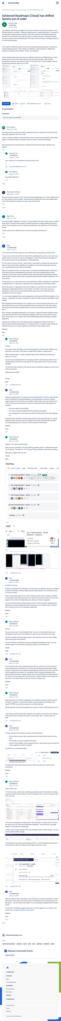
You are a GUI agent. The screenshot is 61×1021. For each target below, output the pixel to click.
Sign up (11, 117)
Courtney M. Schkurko (13, 192)
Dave (8, 245)
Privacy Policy (10, 1005)
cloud (25, 944)
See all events (10, 955)
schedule (46, 944)
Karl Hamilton (31, 103)
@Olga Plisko (51, 253)
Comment (6, 103)
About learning (10, 989)
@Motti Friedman (43, 397)
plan (33, 944)
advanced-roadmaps (8, 944)
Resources (9, 992)
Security (8, 1011)
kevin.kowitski (12, 23)
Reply (3, 183)
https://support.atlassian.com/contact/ (22, 910)
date (29, 944)
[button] (30, 76)
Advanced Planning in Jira (35, 10)
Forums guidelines (11, 982)
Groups (12, 10)
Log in (5, 117)
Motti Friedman (14, 339)
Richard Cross (13, 153)
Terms (8, 1008)
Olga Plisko (10, 216)
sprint (52, 944)
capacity (19, 944)
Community (13, 2)
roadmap (39, 944)
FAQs (7, 979)
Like (3, 149)
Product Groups (21, 10)
